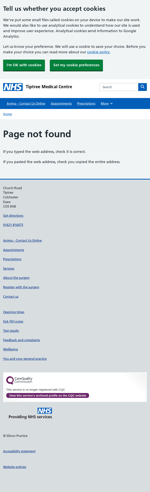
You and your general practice (25, 359)
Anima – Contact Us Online (26, 103)
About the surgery (16, 278)
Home (7, 114)
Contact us (10, 297)
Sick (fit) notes (13, 321)
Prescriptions (86, 103)
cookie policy (98, 52)
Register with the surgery (21, 287)
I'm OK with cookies (24, 65)
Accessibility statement (19, 451)
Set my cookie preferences (76, 65)
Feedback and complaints (21, 340)
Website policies (14, 467)
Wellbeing (10, 349)
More (107, 103)
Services (8, 269)
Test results (11, 331)
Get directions (13, 216)
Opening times (13, 312)
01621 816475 (13, 225)
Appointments (61, 103)
